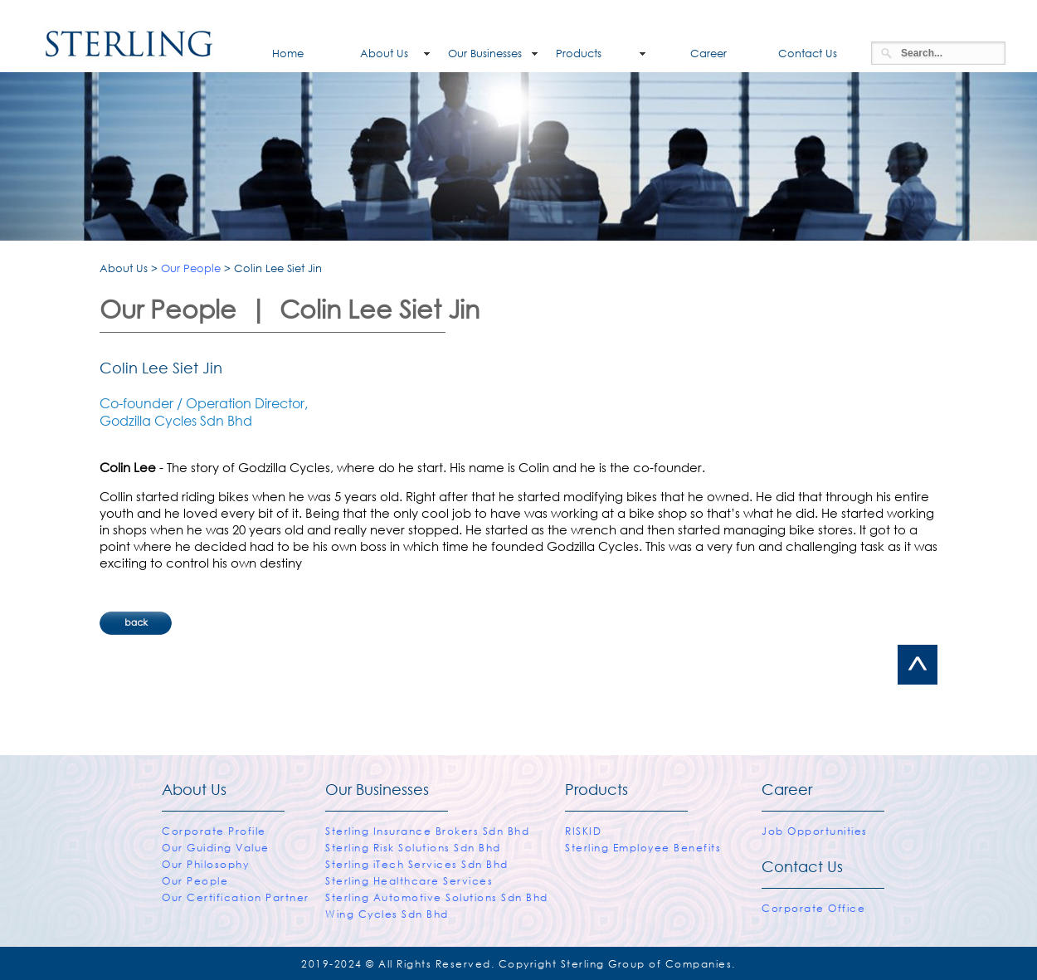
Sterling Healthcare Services (409, 881)
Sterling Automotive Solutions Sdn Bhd (436, 897)
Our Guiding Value (216, 848)
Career (695, 53)
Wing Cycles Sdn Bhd (387, 914)
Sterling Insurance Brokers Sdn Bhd (427, 831)
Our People (191, 268)
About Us (374, 53)
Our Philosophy (205, 864)
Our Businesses (485, 53)
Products (578, 53)
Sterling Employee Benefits (643, 848)
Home (268, 53)
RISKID (583, 831)
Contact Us (804, 53)
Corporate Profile (214, 831)
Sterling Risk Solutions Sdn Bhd (413, 848)
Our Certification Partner (235, 897)
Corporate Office (813, 908)
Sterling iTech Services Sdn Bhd (417, 864)
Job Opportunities (815, 831)
